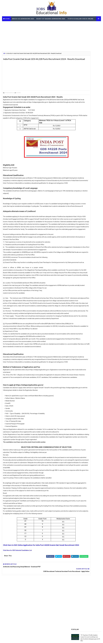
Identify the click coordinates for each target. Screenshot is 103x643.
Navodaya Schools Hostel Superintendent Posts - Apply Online (90, 165)
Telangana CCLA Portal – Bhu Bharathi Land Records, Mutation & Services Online (91, 140)
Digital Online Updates (34, 639)
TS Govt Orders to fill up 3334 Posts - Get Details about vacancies (90, 173)
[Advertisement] (51, 36)
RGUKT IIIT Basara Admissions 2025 (50, 19)
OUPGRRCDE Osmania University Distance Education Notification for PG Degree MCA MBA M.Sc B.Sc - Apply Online (85, 251)
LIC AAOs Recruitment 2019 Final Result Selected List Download (89, 148)
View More (98, 313)
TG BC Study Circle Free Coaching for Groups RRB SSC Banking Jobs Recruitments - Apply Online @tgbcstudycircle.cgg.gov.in (85, 244)
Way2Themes (13, 639)
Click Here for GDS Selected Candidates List (17, 609)
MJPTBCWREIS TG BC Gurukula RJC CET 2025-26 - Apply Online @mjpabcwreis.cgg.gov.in (91, 157)
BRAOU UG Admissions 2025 (23, 19)
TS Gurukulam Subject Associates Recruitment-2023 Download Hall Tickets (90, 124)
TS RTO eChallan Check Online (80, 19)
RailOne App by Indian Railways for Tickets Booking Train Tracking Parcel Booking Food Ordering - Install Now (84, 272)
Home (7, 19)
